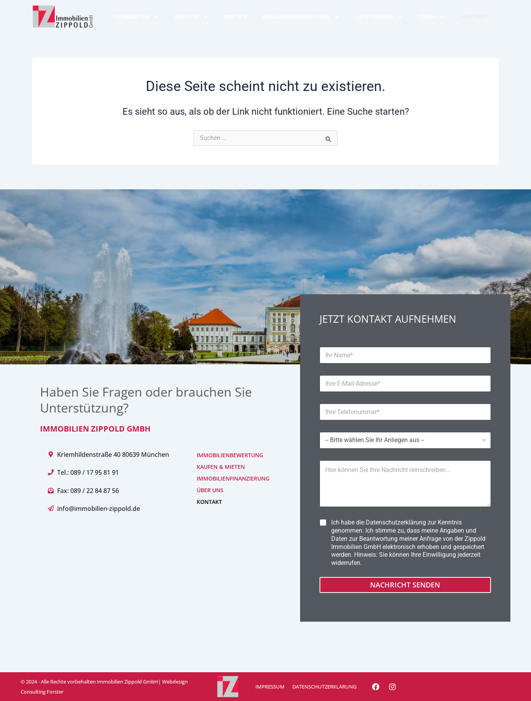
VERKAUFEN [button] (136, 16)
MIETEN (235, 16)
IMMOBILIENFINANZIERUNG (221, 478)
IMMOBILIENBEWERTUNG (221, 455)
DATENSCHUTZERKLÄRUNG (324, 686)
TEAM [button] (432, 16)
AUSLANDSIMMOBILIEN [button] (301, 16)
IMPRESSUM (270, 686)
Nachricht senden (405, 584)
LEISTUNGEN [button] (379, 16)
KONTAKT (474, 16)
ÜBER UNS (210, 490)
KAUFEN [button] (191, 16)
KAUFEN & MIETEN (221, 466)
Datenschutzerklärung (396, 522)
